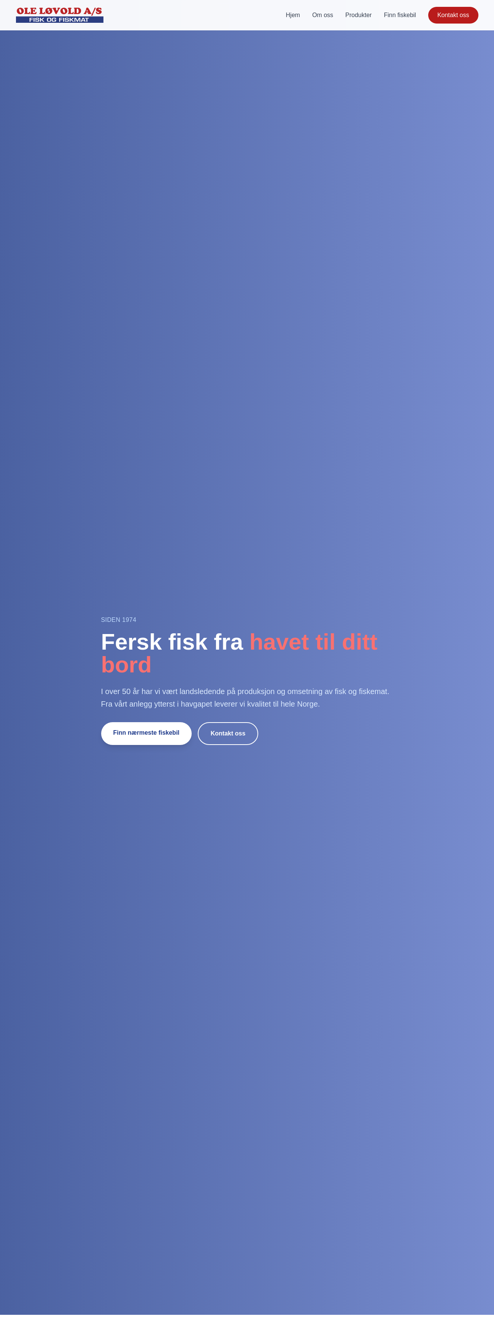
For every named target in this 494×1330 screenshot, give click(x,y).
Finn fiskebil (400, 15)
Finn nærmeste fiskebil (146, 732)
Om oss (322, 15)
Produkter (358, 15)
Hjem (293, 15)
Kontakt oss (453, 15)
